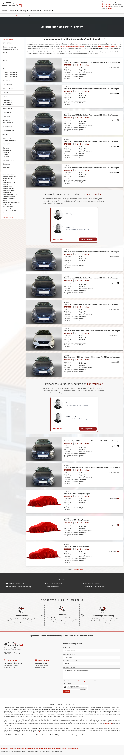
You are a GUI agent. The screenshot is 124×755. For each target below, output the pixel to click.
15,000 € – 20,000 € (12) (10, 73)
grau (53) (6, 148)
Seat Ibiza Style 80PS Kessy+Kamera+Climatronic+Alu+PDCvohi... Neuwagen (92, 331)
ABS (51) (5, 172)
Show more (6, 213)
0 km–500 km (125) (8, 84)
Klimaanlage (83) (7, 186)
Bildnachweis (56, 748)
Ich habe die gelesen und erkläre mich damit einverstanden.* (88, 681)
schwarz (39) (7, 150)
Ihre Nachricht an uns (69, 667)
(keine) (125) (7, 92)
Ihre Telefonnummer (70, 661)
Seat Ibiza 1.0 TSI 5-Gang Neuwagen (77, 493)
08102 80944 (106, 4)
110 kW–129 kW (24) (8, 104)
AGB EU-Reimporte (45, 748)
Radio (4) (5, 200)
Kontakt (64, 748)
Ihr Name (66, 648)
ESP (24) (5, 180)
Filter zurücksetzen (8, 39)
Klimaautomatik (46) (8, 188)
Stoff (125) (7, 164)
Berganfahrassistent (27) (9, 176)
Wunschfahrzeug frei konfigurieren (107, 46)
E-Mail (110, 8)
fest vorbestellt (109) (10, 47)
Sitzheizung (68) (7, 209)
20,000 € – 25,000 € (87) (10, 75)
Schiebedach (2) (7, 204)
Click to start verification (77, 687)
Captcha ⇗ (83, 689)
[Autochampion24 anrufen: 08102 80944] (57, 239)
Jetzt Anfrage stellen (88, 239)
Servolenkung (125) (8, 206)
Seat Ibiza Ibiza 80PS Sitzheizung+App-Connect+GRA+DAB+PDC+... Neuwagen (92, 62)
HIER (39, 732)
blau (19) (6, 152)
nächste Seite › (78, 569)
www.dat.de (108, 723)
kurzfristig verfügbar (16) (11, 49)
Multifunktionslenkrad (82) (10, 194)
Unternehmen (47, 11)
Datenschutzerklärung (17, 748)
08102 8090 (106, 6)
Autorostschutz (34, 11)
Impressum (4, 748)
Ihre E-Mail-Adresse (69, 654)
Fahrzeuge (5, 11)
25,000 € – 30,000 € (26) (10, 77)
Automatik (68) (7, 120)
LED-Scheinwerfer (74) (8, 190)
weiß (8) (6, 154)
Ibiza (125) (5, 65)
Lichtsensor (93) (7, 192)
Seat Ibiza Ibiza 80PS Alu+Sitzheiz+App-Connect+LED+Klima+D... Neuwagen (91, 89)
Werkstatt (13, 11)
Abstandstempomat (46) (9, 174)
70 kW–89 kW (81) (7, 102)
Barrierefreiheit (73, 748)
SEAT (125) (5, 57)
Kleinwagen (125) (9, 130)
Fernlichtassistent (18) (9, 182)
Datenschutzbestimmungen (79, 681)
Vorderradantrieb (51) (10, 140)
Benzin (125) (7, 112)
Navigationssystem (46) (9, 196)
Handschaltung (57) (8, 122)
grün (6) (6, 156)
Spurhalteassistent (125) (9, 211)
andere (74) (7, 138)
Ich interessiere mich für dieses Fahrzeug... (91, 674)
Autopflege (23, 11)
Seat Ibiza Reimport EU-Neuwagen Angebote (72, 46)
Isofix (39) (5, 184)
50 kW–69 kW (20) (7, 100)
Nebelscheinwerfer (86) (9, 198)
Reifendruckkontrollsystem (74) (11, 202)
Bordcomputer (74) (8, 178)
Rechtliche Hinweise (31, 748)
